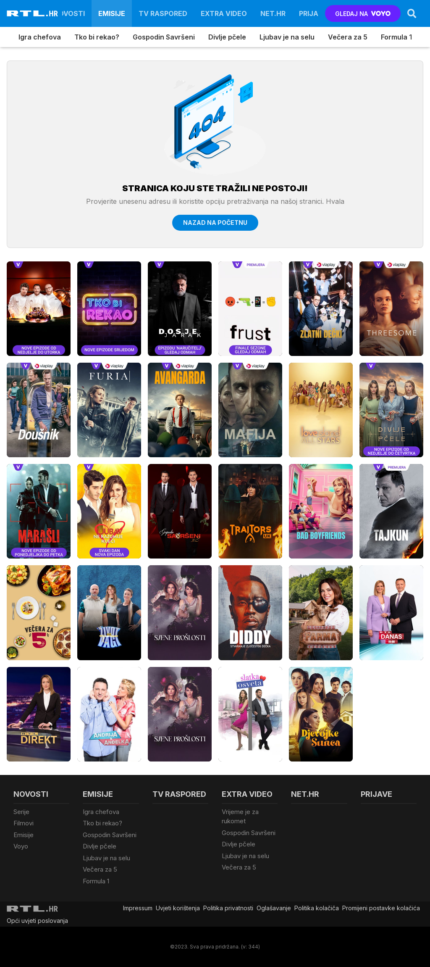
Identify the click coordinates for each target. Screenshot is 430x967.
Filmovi (23, 823)
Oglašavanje (274, 908)
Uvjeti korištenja (178, 908)
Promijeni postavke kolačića (381, 908)
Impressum (137, 908)
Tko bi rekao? (96, 37)
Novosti (69, 13)
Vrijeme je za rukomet (240, 816)
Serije (21, 812)
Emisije (111, 13)
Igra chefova (39, 37)
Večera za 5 (347, 37)
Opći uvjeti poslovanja (37, 920)
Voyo (20, 846)
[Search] (412, 13)
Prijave (313, 13)
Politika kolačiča (316, 908)
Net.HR (273, 13)
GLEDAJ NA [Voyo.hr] (363, 13)
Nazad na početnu (215, 222)
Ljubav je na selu (287, 37)
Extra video (224, 13)
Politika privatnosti (228, 908)
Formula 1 (396, 37)
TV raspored (163, 13)
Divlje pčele (227, 37)
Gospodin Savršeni (164, 37)
